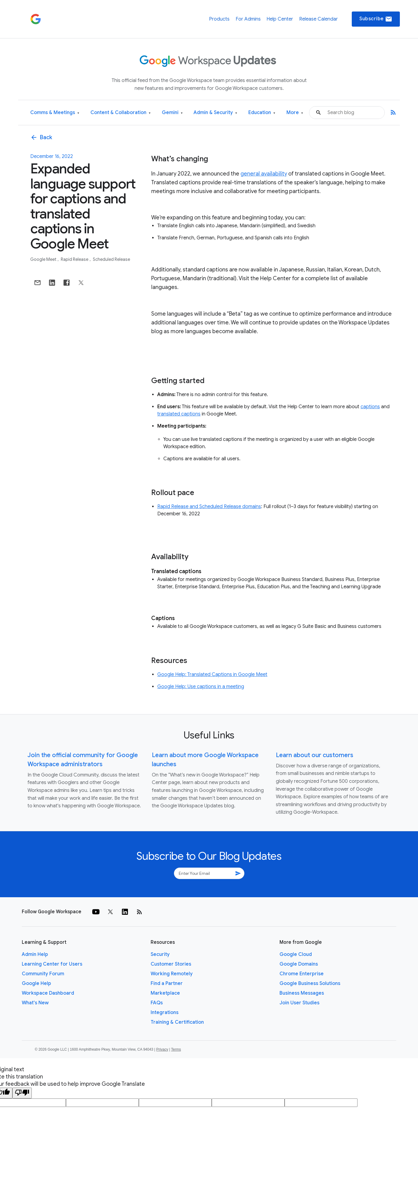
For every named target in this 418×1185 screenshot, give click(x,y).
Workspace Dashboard (48, 993)
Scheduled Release (111, 259)
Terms (176, 1049)
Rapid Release (75, 259)
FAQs (157, 1003)
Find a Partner (167, 983)
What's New (35, 1003)
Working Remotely (172, 974)
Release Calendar (318, 19)
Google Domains (298, 964)
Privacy (162, 1049)
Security (160, 954)
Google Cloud (295, 954)
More (294, 113)
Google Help (36, 983)
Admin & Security (215, 113)
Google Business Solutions (309, 983)
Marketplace (165, 993)
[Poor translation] (22, 1093)
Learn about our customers (314, 755)
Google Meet (43, 259)
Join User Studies (299, 1003)
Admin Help (35, 954)
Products (219, 19)
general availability (263, 173)
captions (370, 407)
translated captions (179, 414)
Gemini (172, 113)
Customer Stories (171, 964)
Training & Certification (177, 1022)
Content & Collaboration (120, 113)
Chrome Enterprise (301, 974)
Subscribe (375, 19)
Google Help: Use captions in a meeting (200, 687)
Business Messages (301, 993)
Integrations (164, 1012)
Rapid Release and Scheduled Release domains (209, 507)
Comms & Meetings (54, 113)
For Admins (248, 19)
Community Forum (43, 974)
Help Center (279, 19)
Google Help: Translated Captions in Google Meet (212, 674)
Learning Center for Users (52, 964)
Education (261, 113)
